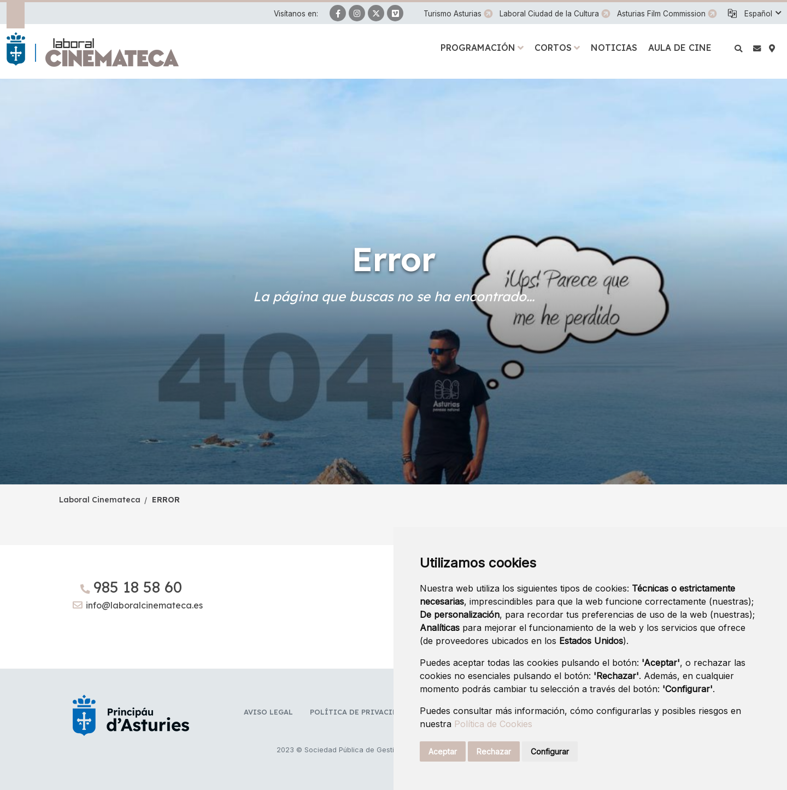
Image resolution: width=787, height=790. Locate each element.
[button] (762, 13)
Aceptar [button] (442, 751)
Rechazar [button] (494, 751)
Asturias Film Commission (661, 13)
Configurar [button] (550, 751)
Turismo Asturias (452, 13)
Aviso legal (268, 711)
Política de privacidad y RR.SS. (374, 711)
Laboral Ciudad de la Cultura (549, 13)
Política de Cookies (493, 723)
